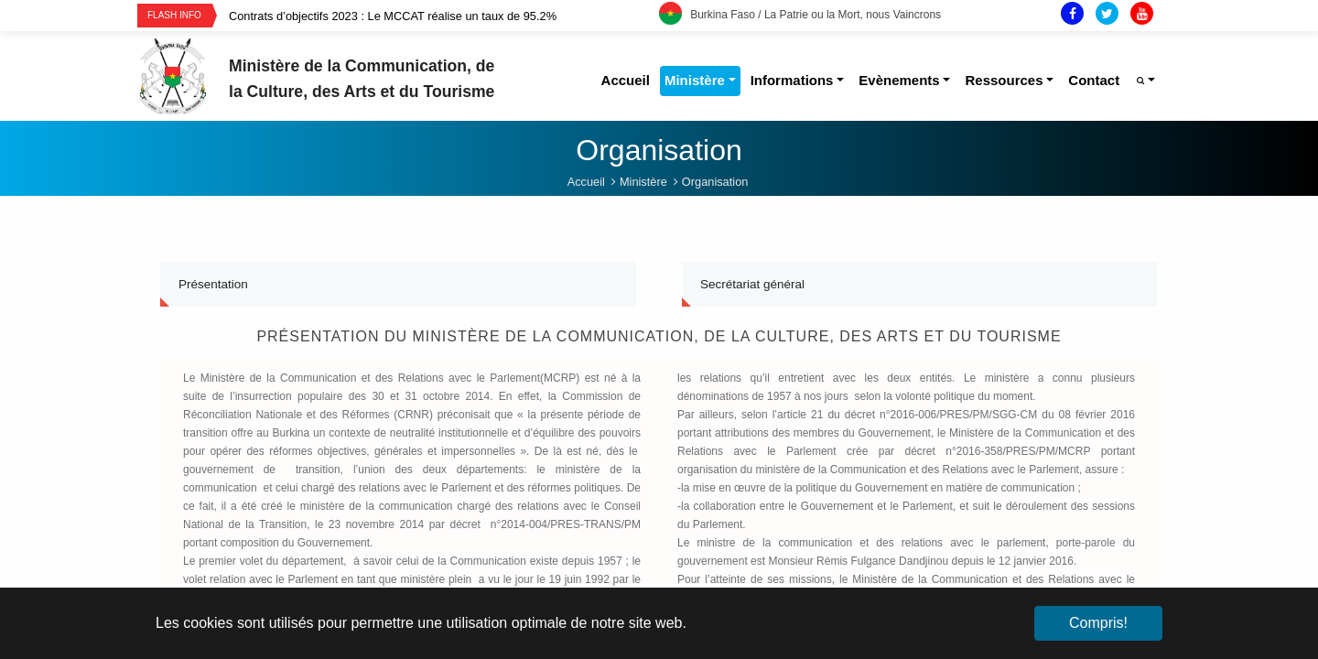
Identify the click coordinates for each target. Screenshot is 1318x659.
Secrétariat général (752, 284)
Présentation (213, 284)
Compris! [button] (1098, 623)
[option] (444, 16)
